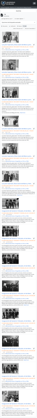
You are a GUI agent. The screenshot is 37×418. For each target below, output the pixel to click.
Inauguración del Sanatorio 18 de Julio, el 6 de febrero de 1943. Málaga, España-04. (17, 321)
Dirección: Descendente (30, 28)
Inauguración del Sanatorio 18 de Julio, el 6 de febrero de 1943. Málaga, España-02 (17, 376)
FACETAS (18, 11)
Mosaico (19, 26)
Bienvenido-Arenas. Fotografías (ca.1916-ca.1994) (17, 50)
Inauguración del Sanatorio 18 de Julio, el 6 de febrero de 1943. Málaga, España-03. (17, 238)
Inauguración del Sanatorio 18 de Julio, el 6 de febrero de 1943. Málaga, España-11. (17, 293)
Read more (22, 112)
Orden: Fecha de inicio (18, 28)
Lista (24, 26)
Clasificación (12, 26)
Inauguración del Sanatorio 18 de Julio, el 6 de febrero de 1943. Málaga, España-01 (17, 211)
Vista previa (4, 26)
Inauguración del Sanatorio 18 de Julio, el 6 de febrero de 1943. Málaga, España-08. (17, 403)
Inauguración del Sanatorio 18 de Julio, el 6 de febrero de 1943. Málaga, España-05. (17, 266)
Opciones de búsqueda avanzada (11, 22)
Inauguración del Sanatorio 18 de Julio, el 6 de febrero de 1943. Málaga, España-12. (17, 348)
